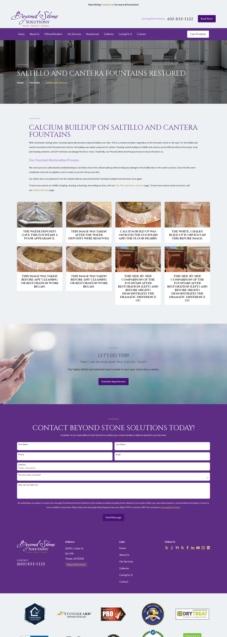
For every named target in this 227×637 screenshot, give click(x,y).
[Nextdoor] (177, 547)
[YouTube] (198, 547)
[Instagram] (203, 547)
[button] (40, 222)
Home (122, 548)
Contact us (108, 4)
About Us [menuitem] (35, 34)
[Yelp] (166, 547)
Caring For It (126, 575)
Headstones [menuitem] (92, 34)
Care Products (198, 34)
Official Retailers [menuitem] (53, 34)
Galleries (124, 568)
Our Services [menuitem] (74, 34)
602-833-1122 (180, 19)
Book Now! (207, 18)
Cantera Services (41, 193)
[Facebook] (187, 547)
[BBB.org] (171, 547)
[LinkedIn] (192, 547)
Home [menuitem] (21, 34)
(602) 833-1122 (31, 564)
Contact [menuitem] (141, 34)
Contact (123, 581)
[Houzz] (182, 547)
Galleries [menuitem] (109, 34)
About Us (124, 554)
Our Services (126, 561)
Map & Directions (76, 564)
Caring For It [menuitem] (125, 34)
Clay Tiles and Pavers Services (129, 188)
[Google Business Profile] (208, 547)
